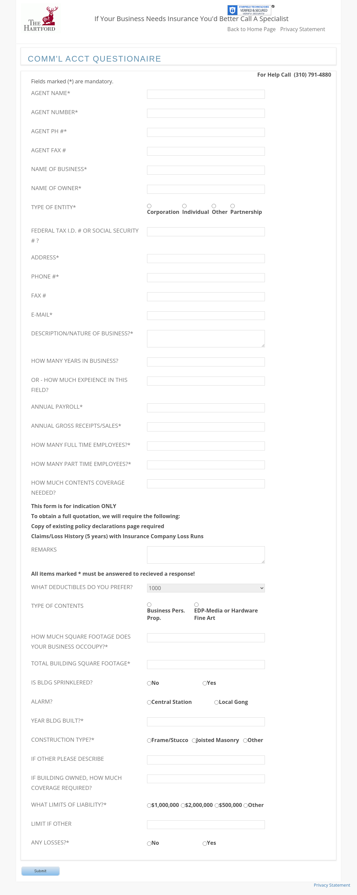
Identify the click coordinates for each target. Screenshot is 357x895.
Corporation (163, 212)
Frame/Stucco (169, 740)
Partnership (246, 212)
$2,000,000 (199, 805)
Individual (195, 212)
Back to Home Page (251, 29)
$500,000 (230, 805)
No (155, 682)
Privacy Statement (302, 29)
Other (219, 212)
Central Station (171, 702)
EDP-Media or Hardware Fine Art (226, 614)
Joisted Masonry (217, 740)
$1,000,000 (165, 805)
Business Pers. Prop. (166, 614)
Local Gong (233, 702)
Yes (211, 682)
